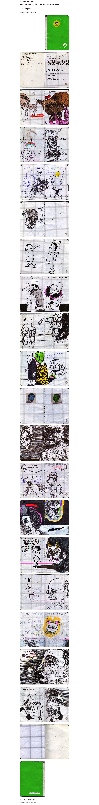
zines (57, 4)
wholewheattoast (27, 1)
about (22, 4)
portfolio (35, 4)
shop (52, 4)
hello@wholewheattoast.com (28, 802)
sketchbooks (44, 4)
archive (28, 4)
